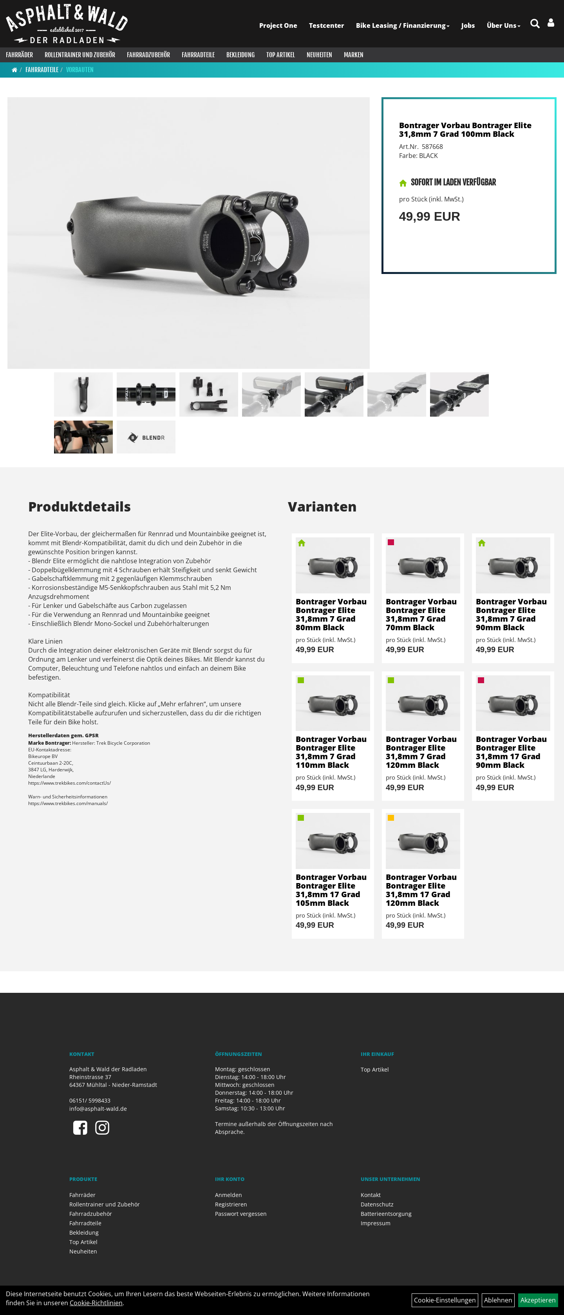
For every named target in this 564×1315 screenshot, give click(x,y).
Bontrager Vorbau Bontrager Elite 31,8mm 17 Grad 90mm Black (511, 752)
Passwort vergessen (241, 1213)
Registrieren (231, 1204)
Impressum (375, 1223)
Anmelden (228, 1195)
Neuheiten (319, 55)
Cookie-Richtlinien (96, 1303)
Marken (353, 55)
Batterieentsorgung (386, 1213)
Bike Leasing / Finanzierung (403, 25)
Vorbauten (80, 70)
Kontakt (371, 1195)
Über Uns (504, 25)
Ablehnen (498, 1300)
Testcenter (326, 25)
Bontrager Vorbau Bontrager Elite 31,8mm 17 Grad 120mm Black (421, 890)
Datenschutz (377, 1204)
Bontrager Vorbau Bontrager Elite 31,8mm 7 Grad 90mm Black (511, 614)
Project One (278, 25)
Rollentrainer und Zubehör (80, 55)
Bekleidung (240, 55)
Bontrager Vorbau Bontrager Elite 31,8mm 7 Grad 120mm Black (421, 752)
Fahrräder (19, 55)
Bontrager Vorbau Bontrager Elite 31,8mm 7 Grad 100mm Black (465, 129)
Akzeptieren (538, 1300)
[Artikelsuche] (535, 24)
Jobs (468, 25)
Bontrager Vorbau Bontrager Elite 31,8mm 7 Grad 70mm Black (421, 614)
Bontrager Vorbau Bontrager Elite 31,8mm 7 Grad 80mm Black (331, 614)
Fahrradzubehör (148, 55)
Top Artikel (280, 55)
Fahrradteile (198, 55)
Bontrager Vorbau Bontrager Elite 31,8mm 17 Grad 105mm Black (331, 890)
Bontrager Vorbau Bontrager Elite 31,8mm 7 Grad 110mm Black (331, 752)
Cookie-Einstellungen (445, 1300)
